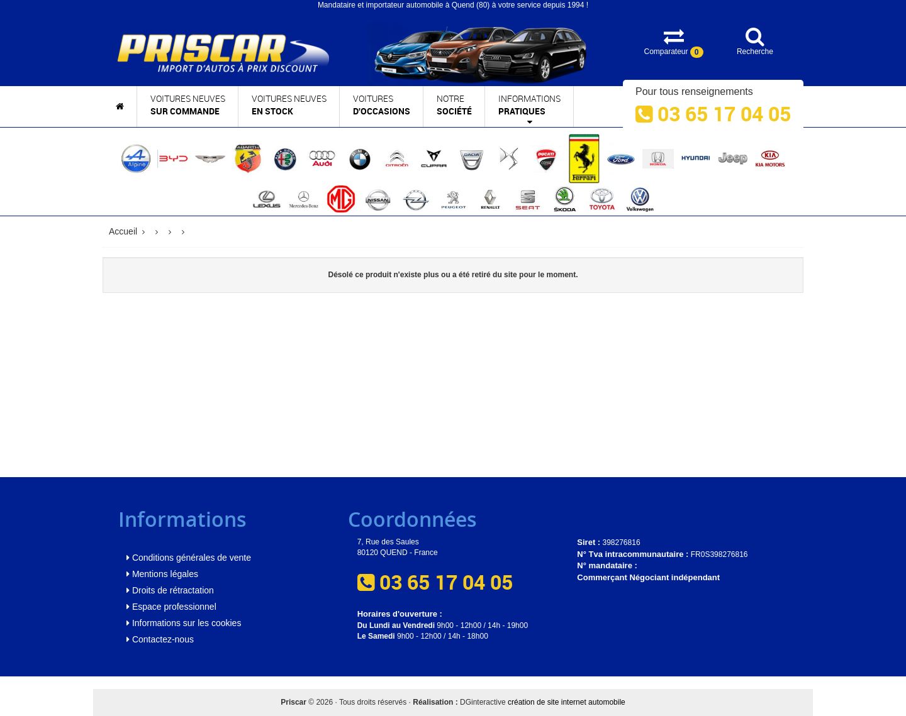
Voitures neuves (187, 106)
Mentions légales (162, 574)
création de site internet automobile (566, 702)
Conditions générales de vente (188, 558)
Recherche (755, 41)
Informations (529, 110)
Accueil (123, 231)
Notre (454, 106)
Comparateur (673, 42)
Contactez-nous (160, 639)
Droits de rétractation (170, 590)
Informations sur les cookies (183, 623)
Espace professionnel (171, 607)
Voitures (381, 106)
